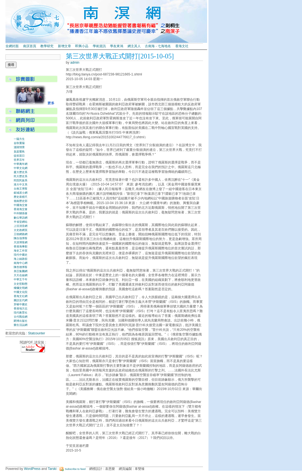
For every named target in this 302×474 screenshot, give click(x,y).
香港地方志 (20, 308)
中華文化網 (20, 168)
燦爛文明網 (20, 287)
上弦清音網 (20, 225)
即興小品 (81, 46)
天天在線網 (20, 275)
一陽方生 (19, 138)
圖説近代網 (20, 300)
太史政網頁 (20, 230)
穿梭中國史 (20, 304)
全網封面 (12, 46)
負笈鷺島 (19, 151)
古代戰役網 (20, 316)
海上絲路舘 (20, 258)
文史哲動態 (20, 283)
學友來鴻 (116, 46)
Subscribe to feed (75, 468)
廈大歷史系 (20, 172)
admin (74, 62)
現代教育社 (20, 312)
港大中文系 (20, 184)
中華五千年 (20, 279)
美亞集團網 (20, 271)
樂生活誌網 (20, 324)
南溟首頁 (29, 46)
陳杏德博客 (20, 267)
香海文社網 (20, 296)
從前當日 (19, 155)
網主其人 (134, 46)
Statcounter (36, 333)
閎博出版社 (20, 320)
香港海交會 (20, 209)
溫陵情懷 (19, 147)
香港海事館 (20, 246)
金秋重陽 (19, 143)
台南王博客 (20, 188)
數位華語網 (20, 217)
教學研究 (46, 46)
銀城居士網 (20, 192)
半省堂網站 (20, 221)
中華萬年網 (20, 163)
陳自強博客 (20, 238)
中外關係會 (20, 213)
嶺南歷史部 (20, 200)
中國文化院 (20, 292)
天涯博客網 (20, 242)
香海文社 (181, 46)
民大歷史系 (20, 176)
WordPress (32, 469)
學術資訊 (99, 46)
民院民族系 (20, 180)
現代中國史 (20, 254)
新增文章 (64, 46)
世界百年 (19, 159)
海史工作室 (20, 250)
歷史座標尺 (20, 196)
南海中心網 (20, 262)
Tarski (52, 469)
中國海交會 (20, 205)
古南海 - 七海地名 (158, 46)
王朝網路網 (20, 234)
